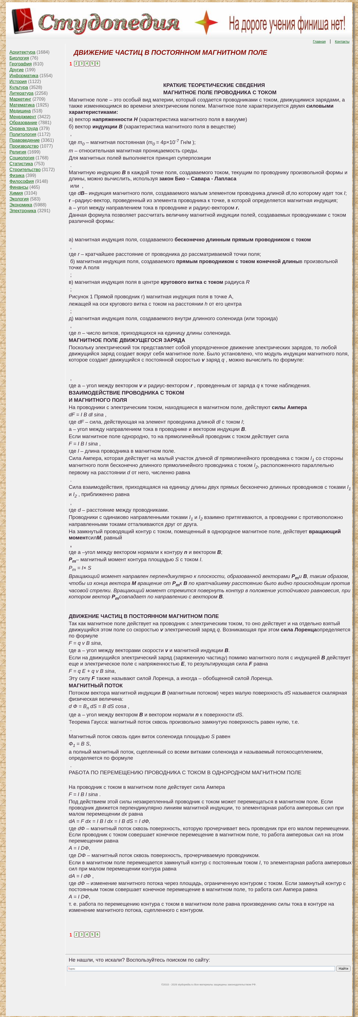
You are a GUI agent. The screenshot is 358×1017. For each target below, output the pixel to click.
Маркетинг (20, 99)
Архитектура (23, 52)
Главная (319, 42)
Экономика (21, 204)
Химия (16, 193)
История (18, 81)
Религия (18, 152)
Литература (22, 93)
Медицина (20, 110)
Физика (17, 175)
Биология (19, 58)
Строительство (25, 169)
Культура (19, 87)
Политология (23, 134)
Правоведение (25, 140)
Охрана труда (24, 128)
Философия (22, 181)
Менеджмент (23, 116)
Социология (22, 157)
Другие (17, 69)
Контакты (342, 42)
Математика (22, 105)
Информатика (24, 75)
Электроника (23, 210)
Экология (19, 199)
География (21, 64)
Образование (23, 122)
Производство (24, 146)
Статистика (21, 163)
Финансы (19, 187)
